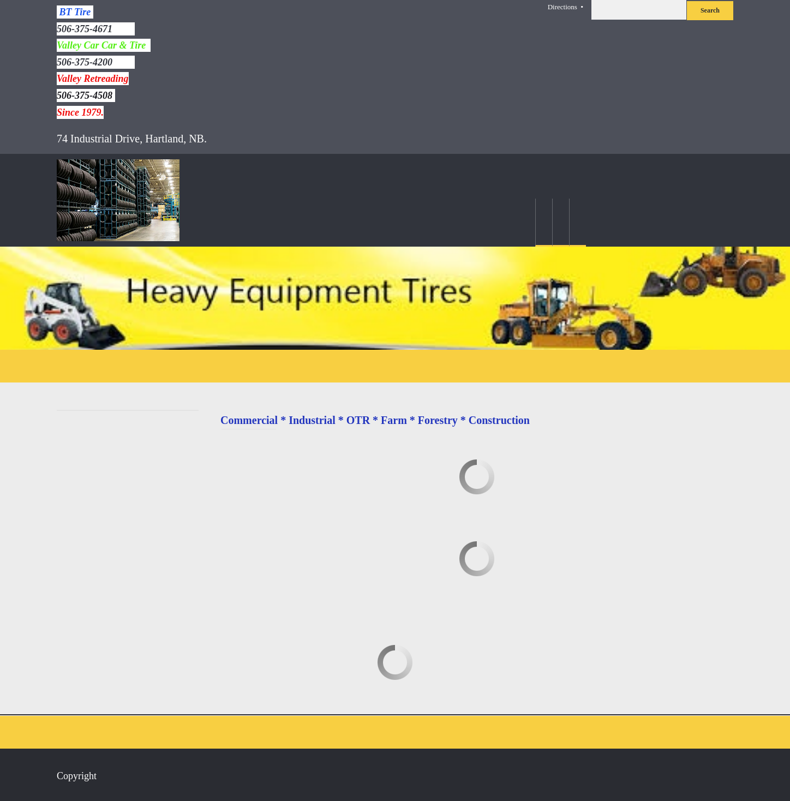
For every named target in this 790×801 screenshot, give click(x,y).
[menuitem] (543, 223)
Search (710, 10)
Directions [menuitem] (562, 7)
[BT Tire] (118, 200)
